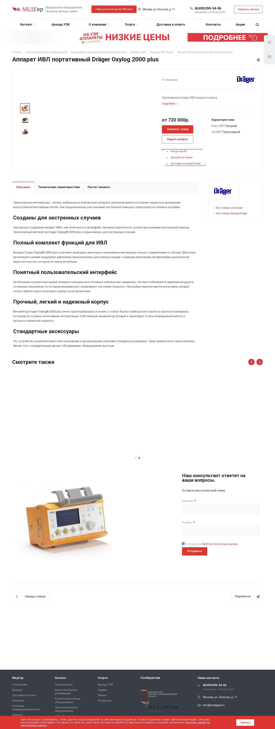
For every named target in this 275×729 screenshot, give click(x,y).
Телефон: (188, 523)
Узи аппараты (64, 684)
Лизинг (102, 695)
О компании (99, 24)
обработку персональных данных (219, 544)
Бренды (17, 689)
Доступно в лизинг (182, 157)
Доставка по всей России (186, 163)
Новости (17, 714)
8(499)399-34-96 (208, 8)
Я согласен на (211, 544)
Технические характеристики (59, 187)
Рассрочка (104, 700)
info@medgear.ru (214, 705)
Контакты (213, 24)
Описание (23, 187)
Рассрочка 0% (179, 151)
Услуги (131, 24)
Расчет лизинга (99, 187)
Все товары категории (229, 207)
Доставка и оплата (170, 24)
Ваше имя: (189, 501)
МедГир (17, 678)
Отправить (194, 551)
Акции (240, 24)
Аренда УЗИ (61, 24)
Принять (245, 722)
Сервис (102, 689)
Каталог (27, 24)
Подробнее (41, 447)
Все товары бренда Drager (231, 213)
